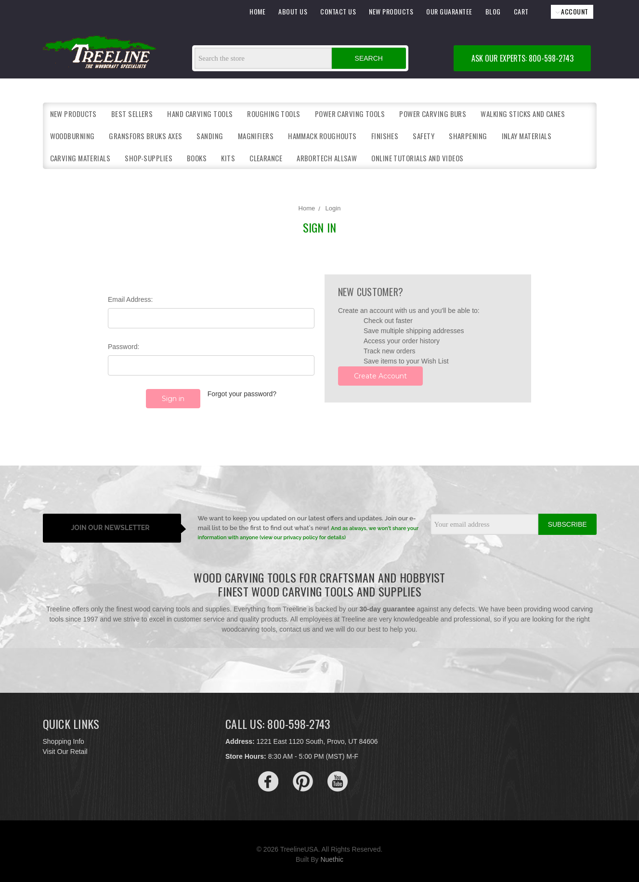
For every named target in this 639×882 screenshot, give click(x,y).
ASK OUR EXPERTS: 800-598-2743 (522, 58)
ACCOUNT (572, 11)
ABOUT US (292, 11)
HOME (257, 11)
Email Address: (130, 299)
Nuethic (331, 852)
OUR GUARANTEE (449, 11)
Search (369, 58)
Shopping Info (63, 735)
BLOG (493, 11)
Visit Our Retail (65, 745)
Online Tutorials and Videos (417, 158)
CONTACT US (338, 11)
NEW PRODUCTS (391, 11)
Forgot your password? (242, 394)
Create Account (380, 376)
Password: (123, 346)
